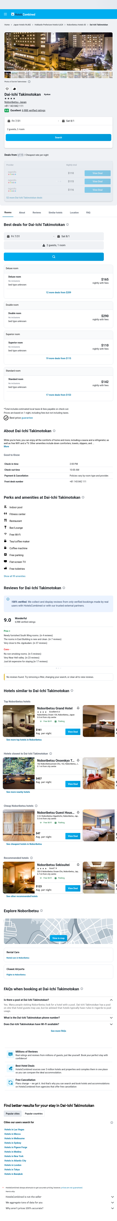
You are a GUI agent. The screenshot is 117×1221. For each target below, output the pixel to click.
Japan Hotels (19, 25)
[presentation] (29, 81)
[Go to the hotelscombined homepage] (23, 14)
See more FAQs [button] (58, 1031)
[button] (5, 14)
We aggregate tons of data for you (60, 1202)
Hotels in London (12, 1165)
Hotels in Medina (12, 1152)
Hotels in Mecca (12, 1134)
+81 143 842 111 (13, 105)
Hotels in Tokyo (12, 1169)
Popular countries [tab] (34, 1113)
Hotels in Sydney (12, 1143)
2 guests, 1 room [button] (16, 129)
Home (7, 25)
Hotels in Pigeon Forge (15, 1147)
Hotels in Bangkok (13, 1174)
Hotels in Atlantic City (15, 1160)
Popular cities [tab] (13, 1113)
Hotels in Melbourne (14, 1138)
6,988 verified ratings (33, 110)
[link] (24, 740)
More (6, 446)
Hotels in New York (13, 1156)
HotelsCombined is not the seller (60, 1197)
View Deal (73, 732)
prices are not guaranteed (71, 1187)
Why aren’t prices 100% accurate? (60, 1208)
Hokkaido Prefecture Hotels (46, 25)
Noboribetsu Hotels (75, 25)
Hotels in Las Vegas (14, 1129)
